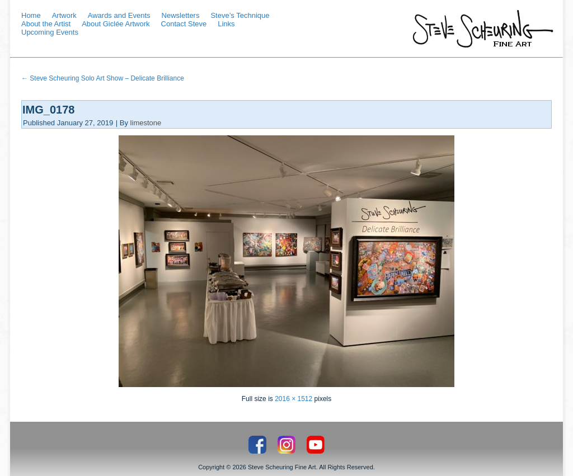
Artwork (64, 15)
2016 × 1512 (293, 399)
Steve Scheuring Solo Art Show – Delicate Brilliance (102, 78)
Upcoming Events (49, 32)
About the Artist (46, 24)
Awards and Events (119, 15)
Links (226, 24)
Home (31, 15)
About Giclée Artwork (115, 24)
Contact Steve (184, 24)
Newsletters (181, 15)
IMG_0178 (48, 109)
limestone (146, 123)
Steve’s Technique (239, 15)
